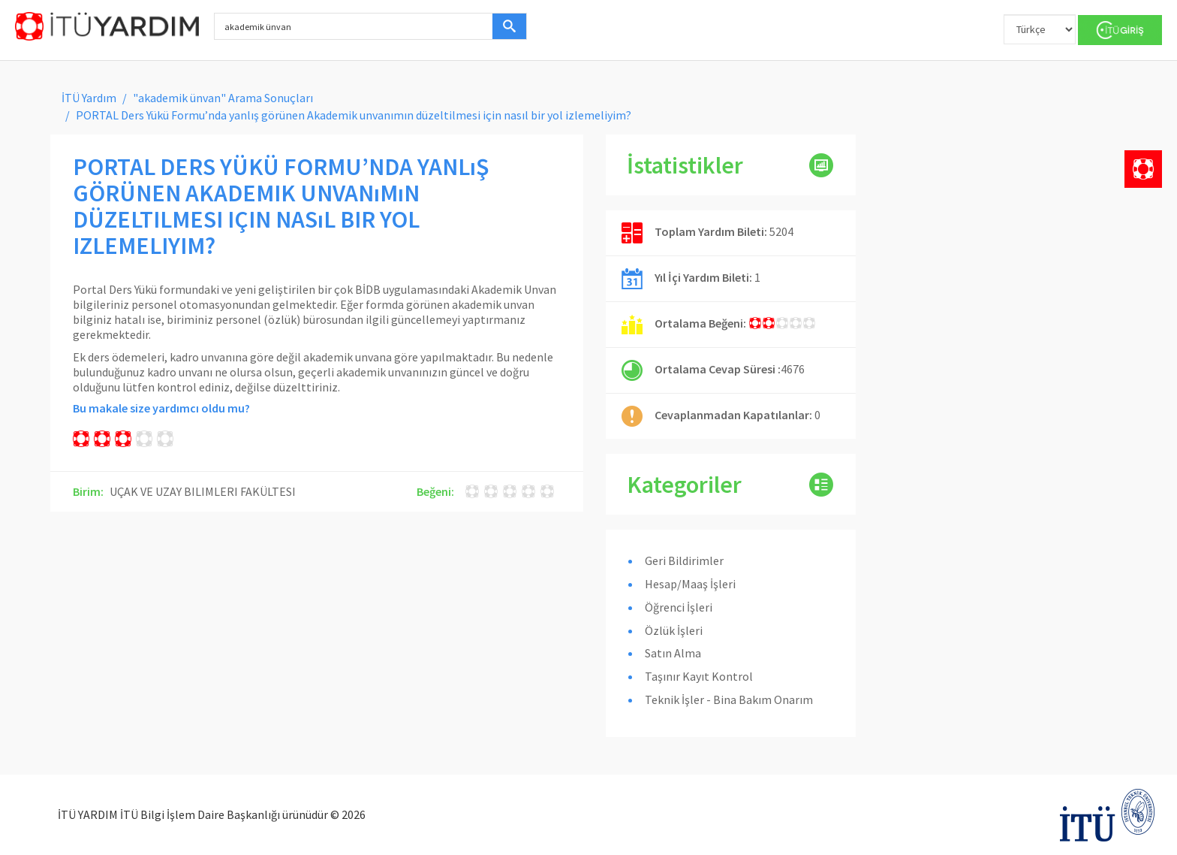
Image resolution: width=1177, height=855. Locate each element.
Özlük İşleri (674, 630)
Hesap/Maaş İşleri (690, 583)
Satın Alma (673, 652)
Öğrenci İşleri (678, 607)
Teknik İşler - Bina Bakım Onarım (729, 699)
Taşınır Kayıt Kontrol (699, 676)
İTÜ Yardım (89, 97)
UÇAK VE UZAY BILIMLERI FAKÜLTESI (203, 491)
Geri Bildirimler (684, 560)
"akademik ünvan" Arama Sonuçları (223, 97)
